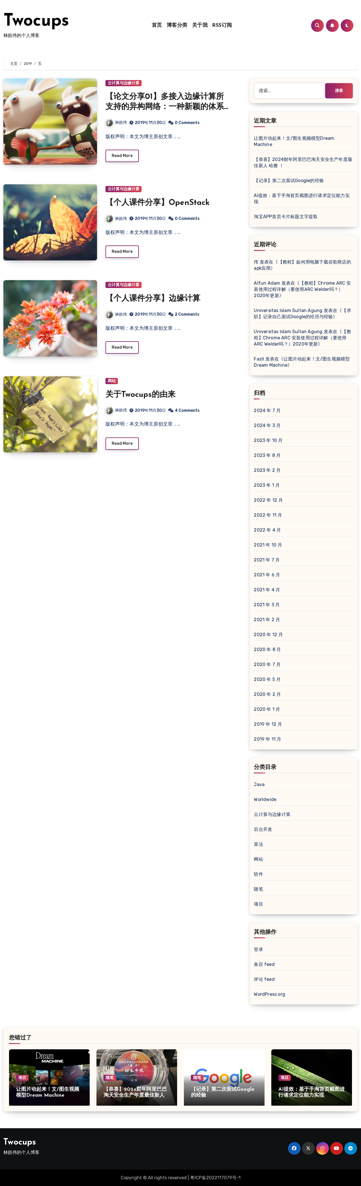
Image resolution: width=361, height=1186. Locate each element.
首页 (157, 25)
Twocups (36, 21)
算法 (258, 844)
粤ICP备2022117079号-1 (215, 1177)
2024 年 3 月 (267, 425)
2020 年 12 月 (268, 634)
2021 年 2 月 (267, 619)
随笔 (258, 889)
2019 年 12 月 (268, 724)
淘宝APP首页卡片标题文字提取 (286, 216)
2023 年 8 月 (267, 455)
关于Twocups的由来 (140, 395)
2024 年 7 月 (267, 410)
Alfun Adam (267, 283)
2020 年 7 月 (267, 664)
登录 (258, 949)
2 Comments (187, 314)
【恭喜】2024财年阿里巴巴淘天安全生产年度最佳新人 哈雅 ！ (135, 1095)
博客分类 (177, 25)
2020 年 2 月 (267, 694)
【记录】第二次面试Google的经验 (289, 180)
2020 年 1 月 (267, 709)
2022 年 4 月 (267, 530)
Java (259, 784)
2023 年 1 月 (267, 485)
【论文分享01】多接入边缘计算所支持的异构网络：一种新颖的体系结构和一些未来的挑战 (164, 107)
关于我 (200, 25)
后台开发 (263, 829)
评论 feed (264, 979)
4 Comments (187, 410)
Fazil (259, 359)
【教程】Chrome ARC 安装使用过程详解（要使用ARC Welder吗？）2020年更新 (302, 289)
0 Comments (187, 122)
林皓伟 (116, 122)
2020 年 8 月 (267, 649)
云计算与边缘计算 (123, 83)
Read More (122, 155)
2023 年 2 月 (267, 470)
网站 (112, 381)
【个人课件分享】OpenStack (157, 203)
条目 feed (264, 964)
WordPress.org (269, 994)
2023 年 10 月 (268, 440)
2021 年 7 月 (267, 560)
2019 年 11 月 (267, 739)
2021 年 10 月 (268, 545)
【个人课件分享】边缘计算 (152, 299)
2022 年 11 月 (268, 515)
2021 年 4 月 (267, 589)
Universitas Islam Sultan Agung (288, 310)
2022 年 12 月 (268, 500)
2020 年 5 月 (267, 679)
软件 (258, 874)
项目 (258, 904)
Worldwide (265, 799)
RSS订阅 (222, 25)
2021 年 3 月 (267, 604)
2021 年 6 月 (267, 574)
